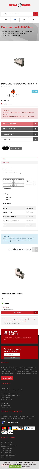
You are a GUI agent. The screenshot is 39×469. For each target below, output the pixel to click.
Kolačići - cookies (6, 407)
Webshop (11, 31)
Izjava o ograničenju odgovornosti (10, 393)
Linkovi (3, 392)
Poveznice (6, 162)
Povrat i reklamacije (6, 399)
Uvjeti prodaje (4, 403)
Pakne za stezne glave (8, 33)
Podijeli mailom (16, 148)
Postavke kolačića (26, 466)
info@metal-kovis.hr (10, 455)
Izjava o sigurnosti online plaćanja (10, 395)
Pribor (17, 31)
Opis (4, 159)
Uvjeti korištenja (5, 405)
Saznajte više (7, 378)
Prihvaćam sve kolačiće (15, 466)
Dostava (3, 401)
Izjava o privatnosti (6, 397)
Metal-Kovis (4, 31)
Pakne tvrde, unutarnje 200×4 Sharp (12, 293)
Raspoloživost (7, 168)
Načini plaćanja (5, 388)
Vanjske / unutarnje (21, 33)
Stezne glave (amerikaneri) (27, 31)
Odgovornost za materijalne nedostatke (12, 390)
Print (35, 91)
